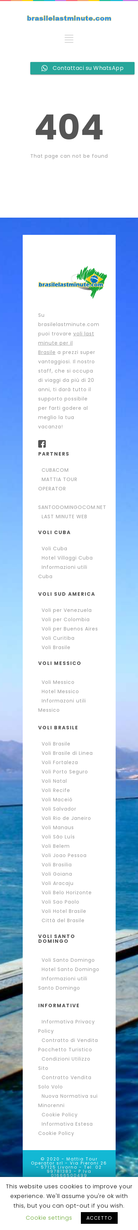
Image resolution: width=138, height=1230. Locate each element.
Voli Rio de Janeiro (66, 818)
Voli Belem (56, 846)
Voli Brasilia (57, 864)
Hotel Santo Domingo (70, 969)
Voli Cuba (54, 548)
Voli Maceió (57, 799)
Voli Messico (58, 682)
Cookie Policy (60, 1114)
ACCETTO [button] (99, 1218)
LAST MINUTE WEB (64, 516)
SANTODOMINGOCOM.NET (72, 507)
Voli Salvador (59, 808)
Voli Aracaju (58, 883)
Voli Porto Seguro (65, 771)
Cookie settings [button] (49, 1218)
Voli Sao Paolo (60, 901)
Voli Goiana (57, 874)
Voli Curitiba (58, 638)
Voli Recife (56, 790)
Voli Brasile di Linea (67, 753)
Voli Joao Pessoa (64, 855)
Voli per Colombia (66, 619)
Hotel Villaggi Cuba (67, 557)
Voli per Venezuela (67, 610)
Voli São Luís (58, 836)
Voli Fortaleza (60, 762)
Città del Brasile (63, 920)
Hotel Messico (60, 691)
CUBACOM (55, 470)
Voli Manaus (58, 827)
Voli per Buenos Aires (70, 628)
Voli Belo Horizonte (67, 892)
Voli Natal (54, 781)
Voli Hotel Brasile (64, 911)
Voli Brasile (56, 647)
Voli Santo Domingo (68, 960)
